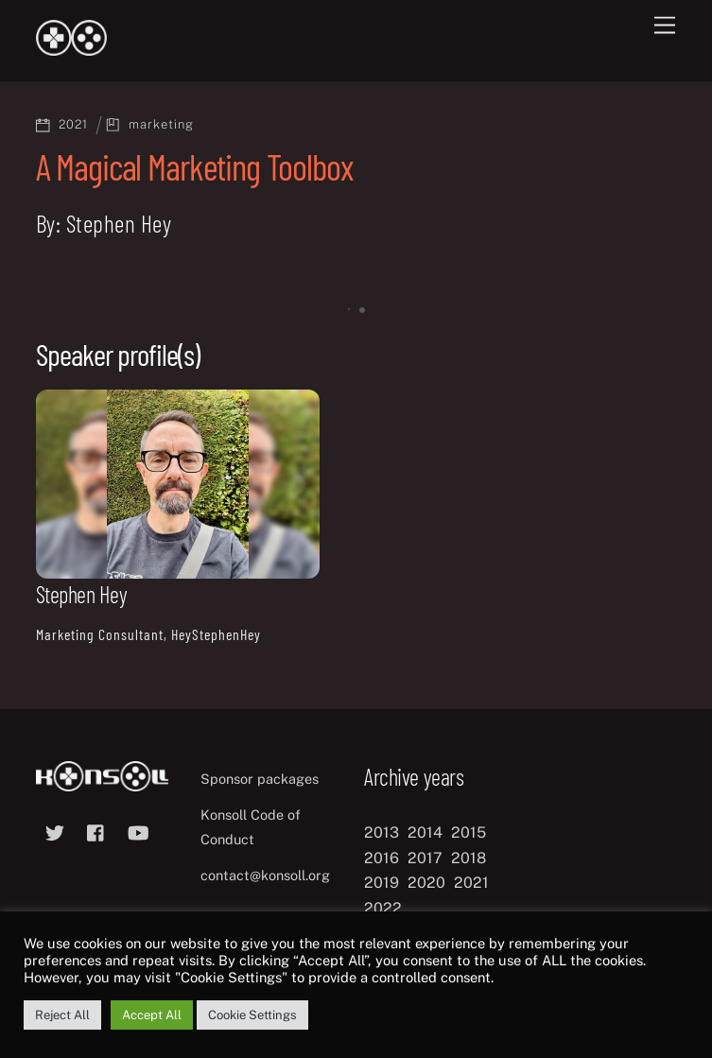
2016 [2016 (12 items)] (381, 858)
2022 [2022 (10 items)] (383, 908)
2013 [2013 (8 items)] (381, 832)
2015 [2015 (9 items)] (468, 832)
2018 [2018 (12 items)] (468, 858)
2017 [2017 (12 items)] (425, 858)
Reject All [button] (62, 1015)
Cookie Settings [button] (252, 1015)
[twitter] (55, 830)
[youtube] (138, 830)
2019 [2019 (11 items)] (381, 883)
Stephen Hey (82, 594)
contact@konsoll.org (265, 875)
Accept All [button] (152, 1015)
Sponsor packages (259, 779)
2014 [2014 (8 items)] (425, 832)
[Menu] (665, 26)
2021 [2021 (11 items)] (471, 883)
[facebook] (96, 830)
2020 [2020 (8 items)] (426, 883)
